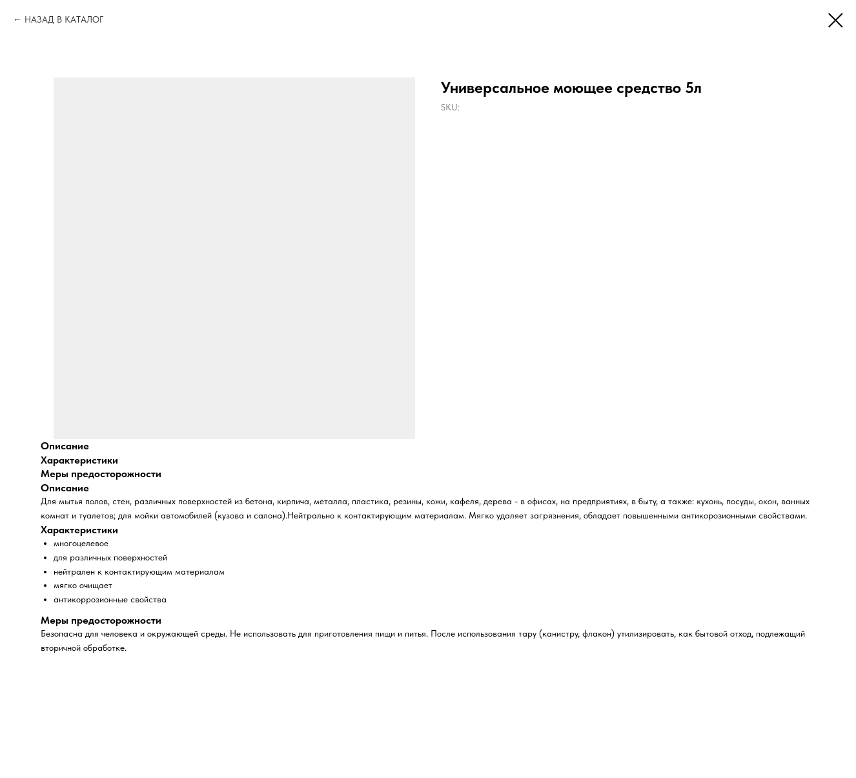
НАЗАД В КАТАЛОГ (64, 19)
